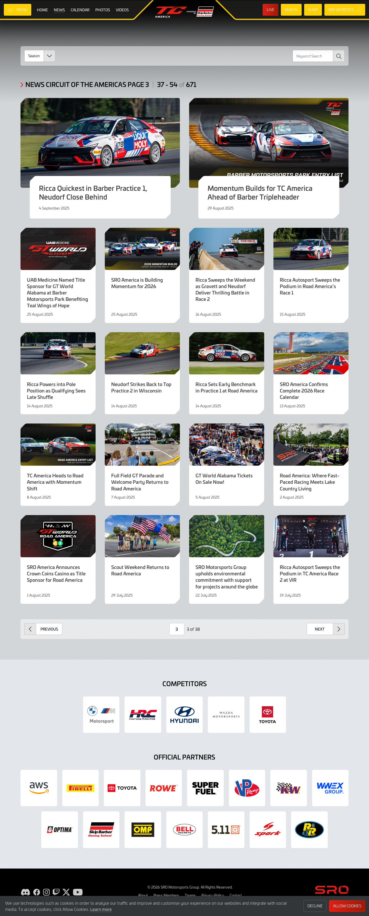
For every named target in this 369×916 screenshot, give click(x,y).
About (143, 895)
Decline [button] (315, 905)
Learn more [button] (101, 909)
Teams (190, 895)
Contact (236, 895)
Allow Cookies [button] (347, 905)
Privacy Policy (212, 895)
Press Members (166, 895)
